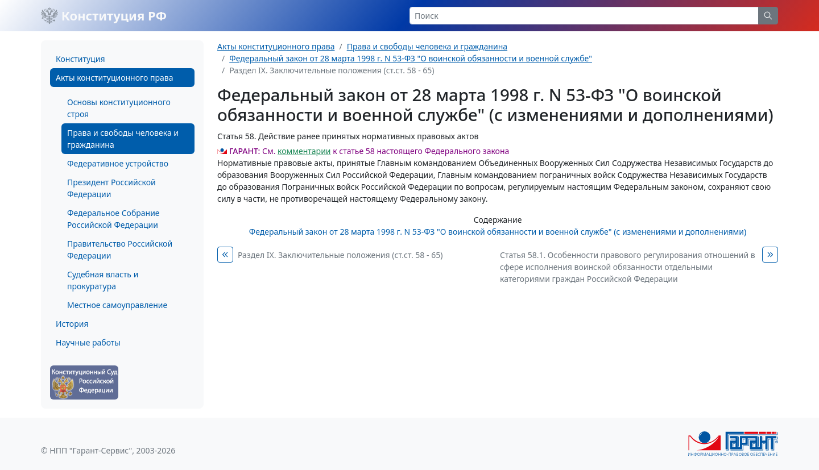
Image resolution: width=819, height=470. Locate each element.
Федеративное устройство (117, 163)
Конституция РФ (104, 15)
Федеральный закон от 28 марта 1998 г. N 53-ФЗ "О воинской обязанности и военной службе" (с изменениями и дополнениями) (497, 231)
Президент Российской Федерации (111, 188)
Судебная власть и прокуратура (102, 280)
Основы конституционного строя (119, 108)
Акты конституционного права (114, 77)
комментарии (304, 150)
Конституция (80, 58)
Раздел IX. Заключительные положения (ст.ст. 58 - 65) (340, 254)
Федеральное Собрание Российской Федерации (113, 218)
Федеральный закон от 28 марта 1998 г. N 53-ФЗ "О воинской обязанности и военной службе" (410, 58)
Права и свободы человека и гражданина (123, 138)
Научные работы (88, 342)
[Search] (584, 15)
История (72, 323)
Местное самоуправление (117, 305)
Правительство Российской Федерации (119, 249)
